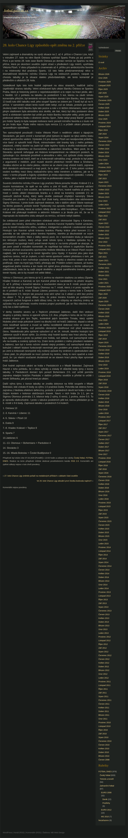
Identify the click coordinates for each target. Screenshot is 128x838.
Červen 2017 (103, 439)
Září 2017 (102, 428)
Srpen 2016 (103, 473)
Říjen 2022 (103, 216)
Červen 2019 (103, 350)
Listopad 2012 (104, 640)
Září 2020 (102, 298)
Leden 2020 (103, 324)
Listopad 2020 (104, 290)
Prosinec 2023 (104, 167)
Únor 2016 (102, 495)
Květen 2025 (103, 108)
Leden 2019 (103, 368)
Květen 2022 (103, 231)
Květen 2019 (103, 354)
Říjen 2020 (103, 294)
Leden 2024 (103, 164)
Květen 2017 (103, 443)
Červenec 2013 (105, 611)
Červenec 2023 (105, 186)
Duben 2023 (103, 193)
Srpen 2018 (103, 387)
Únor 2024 (102, 160)
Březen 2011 (103, 715)
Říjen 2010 (103, 730)
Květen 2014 (103, 573)
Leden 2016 (103, 499)
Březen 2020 (103, 316)
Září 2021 (102, 257)
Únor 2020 (102, 320)
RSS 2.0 (75, 461)
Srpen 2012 (103, 652)
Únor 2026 (102, 78)
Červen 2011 (103, 704)
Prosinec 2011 (104, 682)
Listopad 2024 (104, 126)
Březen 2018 (103, 406)
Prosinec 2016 (104, 458)
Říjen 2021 (103, 253)
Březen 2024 (103, 156)
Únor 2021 (102, 279)
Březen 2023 (103, 197)
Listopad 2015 (104, 506)
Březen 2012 (103, 670)
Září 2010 (102, 734)
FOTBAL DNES (105, 771)
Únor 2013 (102, 629)
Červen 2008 (103, 760)
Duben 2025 (103, 111)
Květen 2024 (103, 149)
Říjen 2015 (103, 510)
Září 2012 (102, 648)
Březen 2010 (103, 756)
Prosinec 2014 (104, 547)
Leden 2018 (103, 413)
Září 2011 (102, 693)
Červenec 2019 (105, 346)
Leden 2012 (103, 678)
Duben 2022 (103, 234)
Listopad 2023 (104, 171)
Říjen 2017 (103, 424)
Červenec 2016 (105, 477)
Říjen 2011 (103, 689)
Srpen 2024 (103, 137)
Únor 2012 (102, 674)
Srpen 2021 (103, 260)
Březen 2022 (103, 238)
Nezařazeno (103, 820)
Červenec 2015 (105, 521)
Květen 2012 (103, 663)
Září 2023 (102, 178)
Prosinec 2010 (104, 722)
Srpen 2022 (103, 223)
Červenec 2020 (105, 305)
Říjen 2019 (103, 335)
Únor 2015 (102, 540)
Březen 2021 (103, 275)
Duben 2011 (103, 711)
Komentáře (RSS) (33, 832)
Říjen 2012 (103, 644)
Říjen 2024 (103, 130)
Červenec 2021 (105, 264)
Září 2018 (102, 383)
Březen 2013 (103, 626)
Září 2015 (102, 514)
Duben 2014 (103, 577)
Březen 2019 (103, 361)
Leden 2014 (103, 588)
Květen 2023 (103, 190)
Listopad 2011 (104, 685)
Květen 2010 (103, 748)
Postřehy (106, 803)
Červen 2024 (103, 145)
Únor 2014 (102, 585)
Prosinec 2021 (104, 246)
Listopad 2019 (104, 331)
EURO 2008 (106, 792)
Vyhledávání (103, 48)
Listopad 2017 (104, 421)
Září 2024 (102, 134)
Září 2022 (102, 220)
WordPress (7, 832)
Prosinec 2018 (104, 372)
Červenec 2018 (105, 391)
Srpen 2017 (103, 432)
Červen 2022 (103, 227)
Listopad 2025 (104, 85)
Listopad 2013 (104, 596)
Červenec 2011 (105, 700)
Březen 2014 (103, 581)
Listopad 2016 (104, 462)
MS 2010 (105, 817)
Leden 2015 (103, 544)
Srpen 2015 (103, 517)
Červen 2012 (103, 659)
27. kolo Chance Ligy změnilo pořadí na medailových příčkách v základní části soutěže (41, 476)
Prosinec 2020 (104, 286)
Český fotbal (79, 458)
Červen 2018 (103, 395)
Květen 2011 (103, 708)
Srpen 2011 (103, 696)
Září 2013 (102, 603)
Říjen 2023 (103, 175)
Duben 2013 (103, 622)
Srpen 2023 (103, 182)
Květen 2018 (103, 398)
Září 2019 (102, 339)
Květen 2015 (103, 529)
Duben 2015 (103, 532)
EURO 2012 (106, 810)
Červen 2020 (103, 309)
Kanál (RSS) (19, 832)
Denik (104, 799)
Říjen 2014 (103, 555)
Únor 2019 (102, 365)
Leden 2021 (103, 283)
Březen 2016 (103, 491)
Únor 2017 (102, 454)
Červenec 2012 (105, 655)
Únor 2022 (102, 242)
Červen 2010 (103, 745)
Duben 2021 (103, 272)
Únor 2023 (102, 201)
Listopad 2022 (104, 212)
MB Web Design (58, 832)
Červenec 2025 (105, 100)
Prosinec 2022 (104, 208)
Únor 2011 (102, 719)
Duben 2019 (103, 357)
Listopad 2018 (104, 376)
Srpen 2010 (103, 737)
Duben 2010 (103, 752)
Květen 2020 (103, 313)
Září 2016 (102, 469)
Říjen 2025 (103, 89)
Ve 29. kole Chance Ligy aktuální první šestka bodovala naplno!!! (64, 481)
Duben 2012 (103, 666)
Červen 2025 (103, 104)
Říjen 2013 (103, 599)
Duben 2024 (103, 152)
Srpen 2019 (103, 342)
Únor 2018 (102, 409)
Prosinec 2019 (104, 328)
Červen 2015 (103, 525)
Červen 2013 (103, 614)
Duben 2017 (103, 447)
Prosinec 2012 (104, 637)
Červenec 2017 (105, 435)
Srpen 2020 (103, 301)
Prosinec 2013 (104, 592)
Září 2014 (102, 559)
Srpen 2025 (103, 97)
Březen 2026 (103, 74)
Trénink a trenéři (107, 779)
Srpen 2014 (103, 562)
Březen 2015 (103, 536)
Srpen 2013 (103, 607)
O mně (101, 62)
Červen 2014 (103, 570)
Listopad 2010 (104, 726)
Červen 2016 (103, 480)
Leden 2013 (103, 633)
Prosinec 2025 (104, 82)
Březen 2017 (103, 451)
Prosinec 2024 (104, 123)
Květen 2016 (103, 484)
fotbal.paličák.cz (16, 11)
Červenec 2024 (105, 141)
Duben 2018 (103, 402)
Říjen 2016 (103, 465)
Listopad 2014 (104, 551)
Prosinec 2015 (104, 503)
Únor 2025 (102, 119)
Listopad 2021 (104, 249)
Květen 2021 (103, 268)
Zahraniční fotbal (107, 786)
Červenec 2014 (105, 566)
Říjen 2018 (103, 380)
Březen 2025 (103, 115)
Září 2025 (102, 93)
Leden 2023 (103, 205)
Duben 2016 (103, 488)
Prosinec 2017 (104, 417)
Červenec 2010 (105, 741)
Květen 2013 (103, 618)
